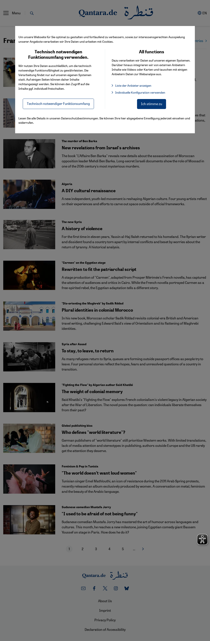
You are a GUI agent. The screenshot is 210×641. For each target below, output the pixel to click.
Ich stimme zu (151, 103)
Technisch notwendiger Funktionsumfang (58, 103)
